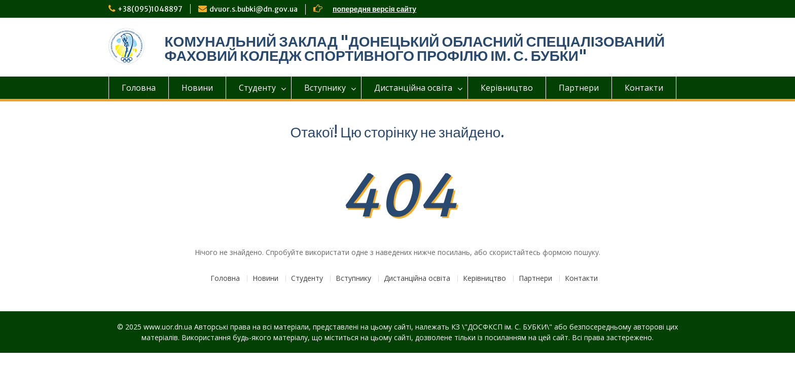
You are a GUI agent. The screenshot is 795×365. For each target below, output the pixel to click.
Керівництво (507, 87)
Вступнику (325, 87)
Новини (197, 87)
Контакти (644, 87)
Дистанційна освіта (413, 87)
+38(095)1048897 (150, 9)
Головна (139, 87)
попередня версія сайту (374, 9)
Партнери (579, 87)
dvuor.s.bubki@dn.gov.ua (253, 9)
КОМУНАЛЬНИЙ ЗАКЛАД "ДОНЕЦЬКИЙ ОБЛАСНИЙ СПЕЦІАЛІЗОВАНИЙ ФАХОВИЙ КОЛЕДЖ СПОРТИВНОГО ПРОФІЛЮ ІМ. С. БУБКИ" (415, 48)
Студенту (257, 87)
